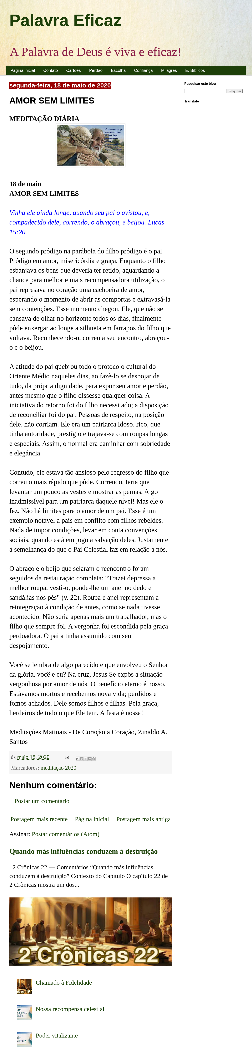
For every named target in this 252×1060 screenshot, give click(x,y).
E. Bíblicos (195, 70)
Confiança (143, 70)
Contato (50, 70)
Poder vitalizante (57, 1035)
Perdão (96, 70)
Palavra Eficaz (65, 20)
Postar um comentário (42, 800)
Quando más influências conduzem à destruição (83, 851)
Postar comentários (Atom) (66, 834)
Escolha (118, 70)
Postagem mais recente (39, 819)
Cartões (73, 70)
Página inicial (22, 70)
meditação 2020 (58, 768)
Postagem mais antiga (143, 819)
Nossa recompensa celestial (70, 1008)
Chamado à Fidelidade (64, 982)
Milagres (169, 70)
